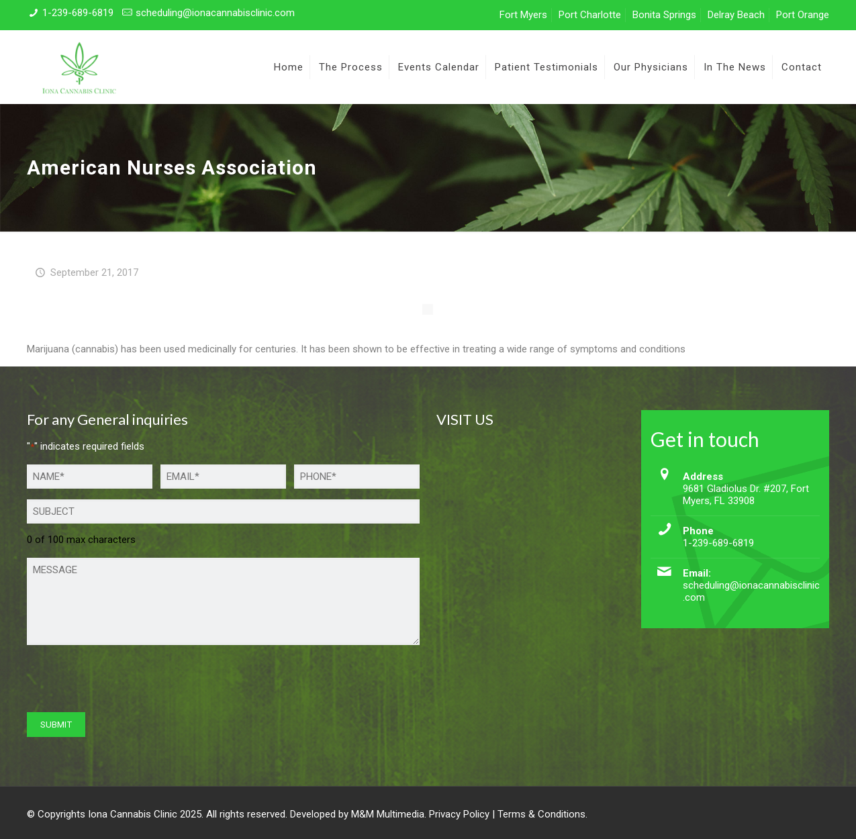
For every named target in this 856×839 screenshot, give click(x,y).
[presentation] (129, 682)
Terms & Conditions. (542, 814)
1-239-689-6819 (77, 13)
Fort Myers (523, 15)
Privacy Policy (459, 814)
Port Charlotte (590, 15)
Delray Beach (736, 15)
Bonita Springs (664, 15)
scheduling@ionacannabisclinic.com (215, 13)
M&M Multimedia (387, 814)
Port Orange (802, 15)
